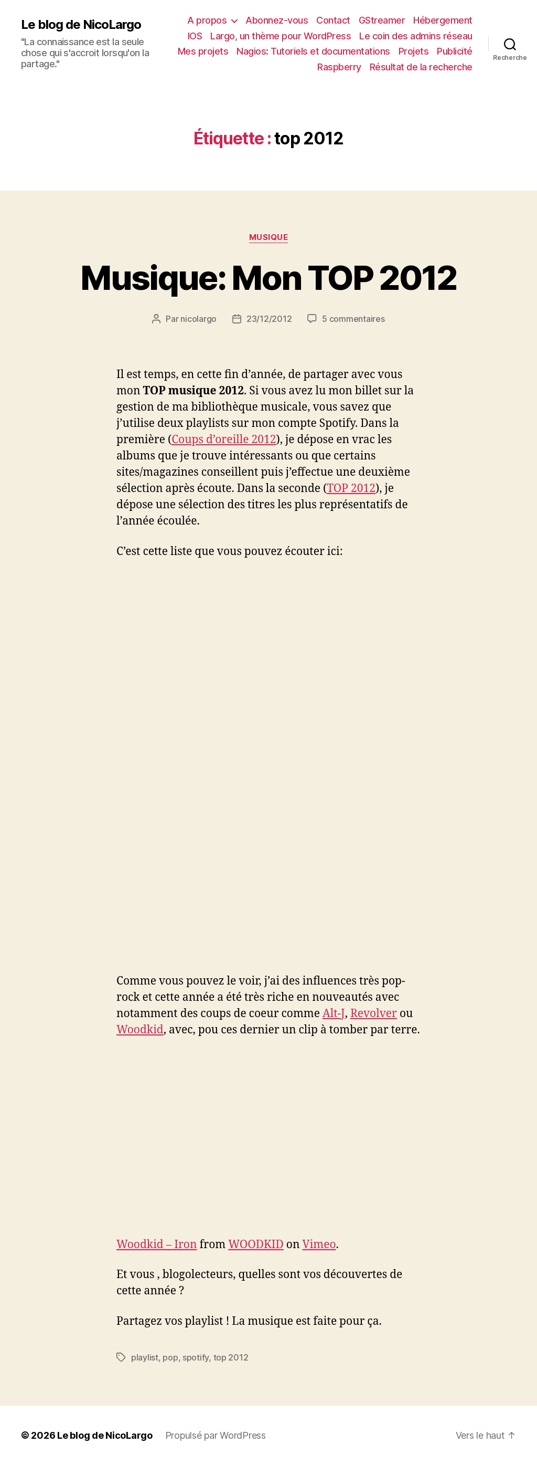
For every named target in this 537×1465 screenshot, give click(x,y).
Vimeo (319, 1245)
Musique (268, 237)
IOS (195, 35)
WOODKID (256, 1245)
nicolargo (198, 318)
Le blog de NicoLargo (81, 24)
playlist (144, 1357)
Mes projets (203, 51)
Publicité (454, 51)
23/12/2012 (269, 318)
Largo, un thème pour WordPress (280, 35)
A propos (207, 20)
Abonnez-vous (276, 20)
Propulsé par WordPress (215, 1435)
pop (170, 1357)
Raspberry (339, 66)
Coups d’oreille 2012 (223, 440)
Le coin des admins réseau (415, 35)
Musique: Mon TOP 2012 (268, 277)
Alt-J (334, 1014)
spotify (195, 1357)
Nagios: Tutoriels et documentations (313, 51)
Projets (414, 51)
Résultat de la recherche (421, 66)
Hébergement (442, 20)
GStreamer (382, 20)
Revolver (373, 1014)
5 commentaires (353, 318)
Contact (333, 20)
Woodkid (140, 1030)
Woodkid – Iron (156, 1245)
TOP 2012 (351, 489)
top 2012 (231, 1357)
